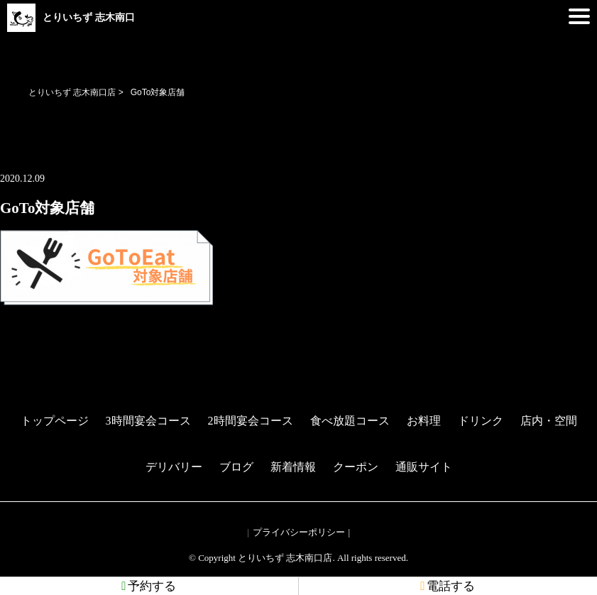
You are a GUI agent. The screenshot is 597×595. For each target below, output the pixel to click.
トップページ (55, 421)
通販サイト (423, 467)
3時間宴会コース (148, 421)
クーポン (355, 467)
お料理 (424, 421)
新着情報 (293, 467)
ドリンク (480, 421)
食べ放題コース (350, 421)
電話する (447, 586)
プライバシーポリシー (299, 532)
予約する (148, 586)
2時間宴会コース (250, 421)
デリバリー (174, 467)
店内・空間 (548, 421)
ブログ (236, 467)
